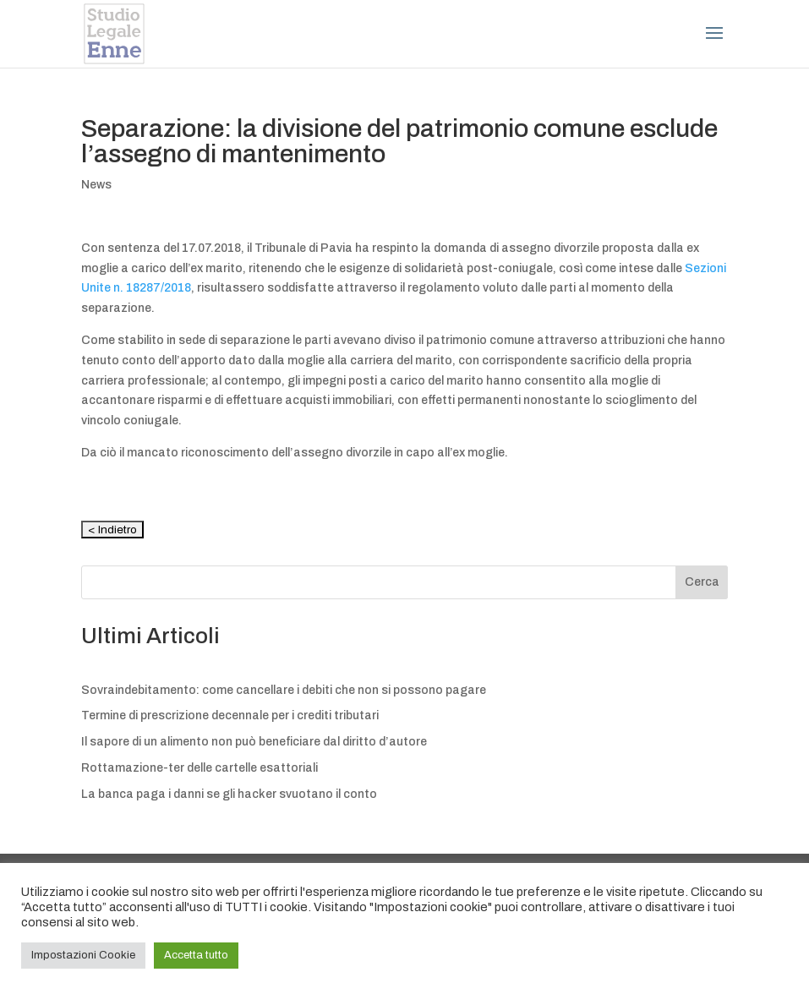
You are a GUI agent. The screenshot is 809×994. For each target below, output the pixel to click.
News (96, 184)
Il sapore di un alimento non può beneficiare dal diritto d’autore (254, 741)
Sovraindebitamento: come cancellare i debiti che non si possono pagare (283, 690)
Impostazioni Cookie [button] (83, 955)
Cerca (702, 582)
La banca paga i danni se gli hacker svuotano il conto (229, 794)
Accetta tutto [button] (196, 955)
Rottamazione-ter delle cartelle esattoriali (199, 768)
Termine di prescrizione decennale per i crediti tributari (230, 715)
